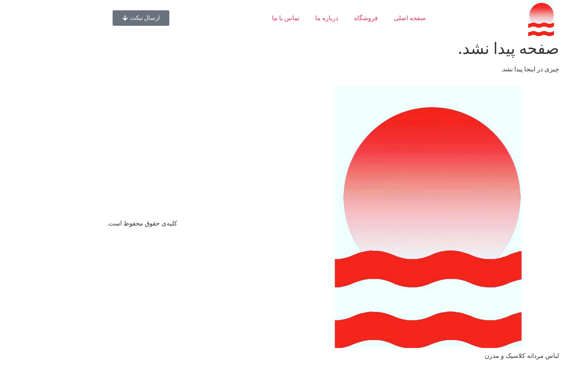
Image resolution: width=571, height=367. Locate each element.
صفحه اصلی (362, 18)
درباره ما (279, 18)
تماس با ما (238, 18)
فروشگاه (318, 18)
